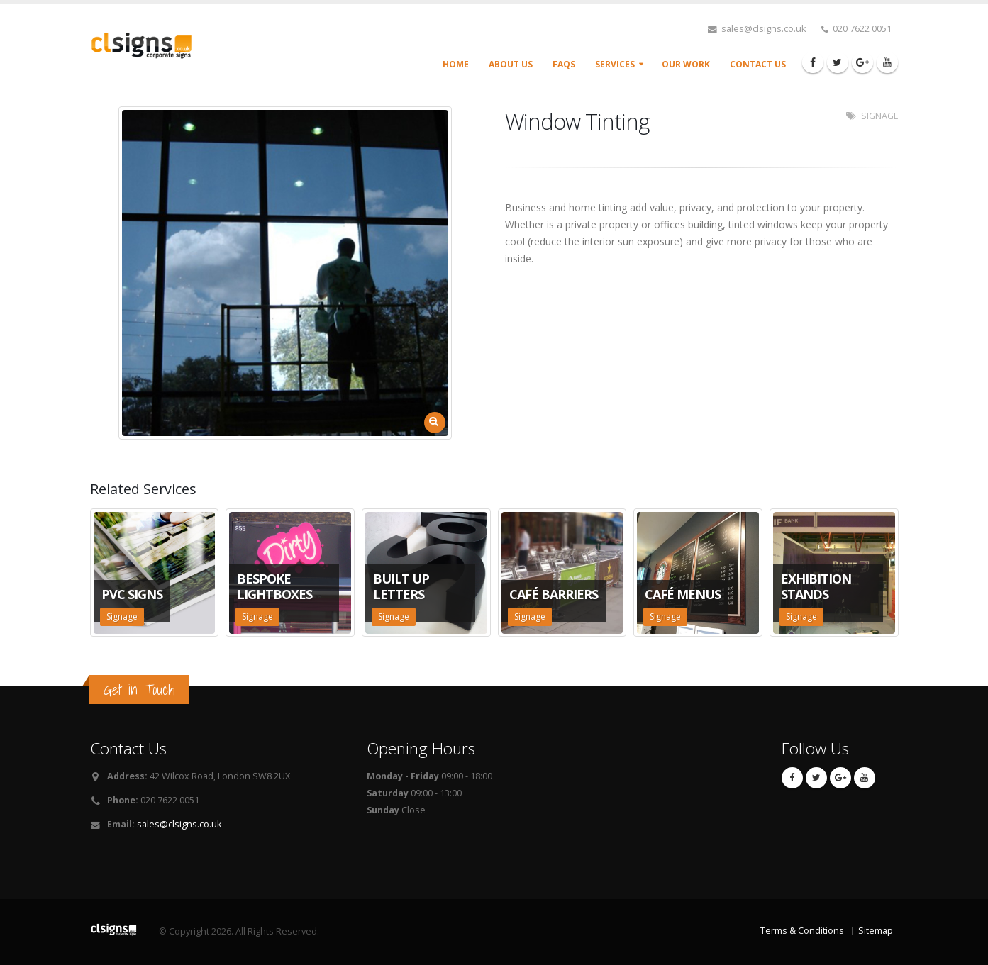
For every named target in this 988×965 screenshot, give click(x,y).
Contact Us (758, 64)
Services (615, 64)
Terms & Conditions (802, 931)
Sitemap (875, 931)
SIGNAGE (880, 116)
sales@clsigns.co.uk (179, 824)
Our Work (686, 64)
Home (456, 64)
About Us (511, 64)
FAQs (564, 64)
